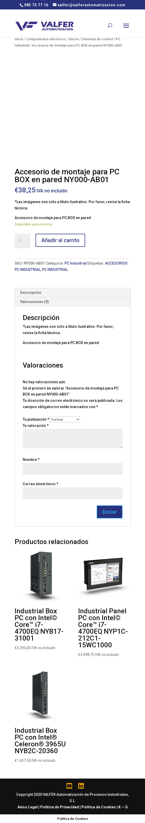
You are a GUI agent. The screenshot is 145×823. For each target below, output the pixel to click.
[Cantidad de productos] (22, 241)
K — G (123, 807)
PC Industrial (75, 263)
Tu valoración (36, 426)
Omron (73, 39)
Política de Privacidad (59, 807)
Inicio (19, 39)
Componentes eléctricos (45, 39)
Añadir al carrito (60, 240)
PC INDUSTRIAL (55, 269)
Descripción (30, 292)
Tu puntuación (36, 419)
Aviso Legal (28, 807)
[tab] (72, 292)
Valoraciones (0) (34, 302)
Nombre (31, 460)
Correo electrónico (40, 484)
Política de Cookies (99, 807)
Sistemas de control (97, 39)
